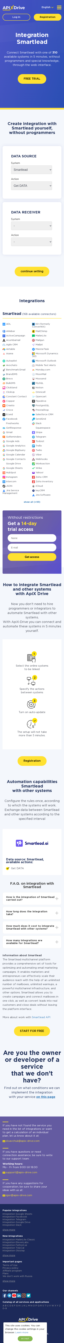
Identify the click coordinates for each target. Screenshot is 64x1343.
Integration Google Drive (16, 1222)
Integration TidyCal (13, 1248)
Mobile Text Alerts (46, 365)
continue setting (32, 271)
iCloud (39, 486)
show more (9, 1230)
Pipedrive (41, 401)
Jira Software (43, 495)
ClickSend (11, 388)
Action (15, 179)
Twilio (39, 450)
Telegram (41, 437)
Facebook (11, 419)
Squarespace (43, 428)
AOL (8, 324)
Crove (9, 410)
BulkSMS (10, 383)
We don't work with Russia (17, 1276)
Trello (39, 446)
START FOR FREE (32, 1031)
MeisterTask (42, 349)
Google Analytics (15, 446)
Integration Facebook (15, 1217)
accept (25, 1339)
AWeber (10, 331)
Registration (47, 17)
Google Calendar (15, 455)
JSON (9, 486)
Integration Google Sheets (17, 1214)
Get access (32, 556)
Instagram (12, 477)
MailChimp (41, 331)
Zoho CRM (41, 477)
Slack (38, 423)
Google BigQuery (15, 450)
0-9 (5, 1308)
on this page (45, 1097)
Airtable (10, 349)
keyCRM (40, 491)
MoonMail (41, 374)
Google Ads (12, 441)
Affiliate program (12, 1271)
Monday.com (43, 370)
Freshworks (12, 423)
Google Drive (13, 464)
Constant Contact (16, 397)
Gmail (9, 432)
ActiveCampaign (15, 336)
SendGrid (41, 419)
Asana (9, 354)
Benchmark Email (15, 370)
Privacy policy (10, 1268)
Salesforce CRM (44, 415)
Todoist (40, 441)
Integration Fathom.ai (15, 1245)
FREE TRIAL (32, 79)
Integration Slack (12, 1225)
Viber (39, 455)
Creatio (10, 406)
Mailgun (40, 340)
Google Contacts (16, 459)
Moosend (41, 379)
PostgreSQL (42, 406)
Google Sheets (14, 468)
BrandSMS (11, 374)
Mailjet (39, 345)
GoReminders (13, 437)
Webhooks (42, 459)
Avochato (11, 365)
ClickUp (10, 392)
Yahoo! (39, 473)
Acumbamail (13, 340)
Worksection (43, 464)
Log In (16, 17)
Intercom (11, 482)
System (15, 163)
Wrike (39, 468)
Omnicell (40, 392)
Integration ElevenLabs (16, 1242)
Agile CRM (12, 345)
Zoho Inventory (44, 482)
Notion (39, 388)
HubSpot (11, 473)
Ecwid (9, 415)
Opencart (41, 397)
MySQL (40, 383)
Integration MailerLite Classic (19, 1240)
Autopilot (11, 361)
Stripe (39, 432)
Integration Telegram (14, 1220)
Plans (6, 1274)
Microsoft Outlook (46, 361)
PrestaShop (42, 410)
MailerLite (41, 336)
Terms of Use (10, 1265)
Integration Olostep (14, 1251)
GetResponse (13, 428)
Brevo (9, 379)
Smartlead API (41, 1017)
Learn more (21, 1333)
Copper (10, 401)
